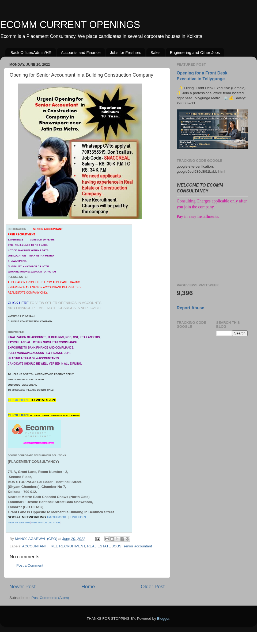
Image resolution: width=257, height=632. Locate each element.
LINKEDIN (78, 517)
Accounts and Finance (80, 52)
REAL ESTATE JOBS (104, 546)
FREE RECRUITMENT (66, 546)
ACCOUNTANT (34, 546)
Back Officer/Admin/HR (31, 52)
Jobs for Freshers (125, 52)
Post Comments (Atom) (50, 598)
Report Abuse (190, 308)
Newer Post (22, 586)
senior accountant (137, 546)
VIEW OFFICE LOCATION (45, 522)
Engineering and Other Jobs (195, 52)
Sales (155, 52)
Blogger (163, 619)
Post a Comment (29, 565)
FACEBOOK (57, 517)
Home (88, 586)
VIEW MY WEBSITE (19, 522)
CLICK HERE (19, 400)
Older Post (153, 586)
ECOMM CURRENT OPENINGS (70, 24)
